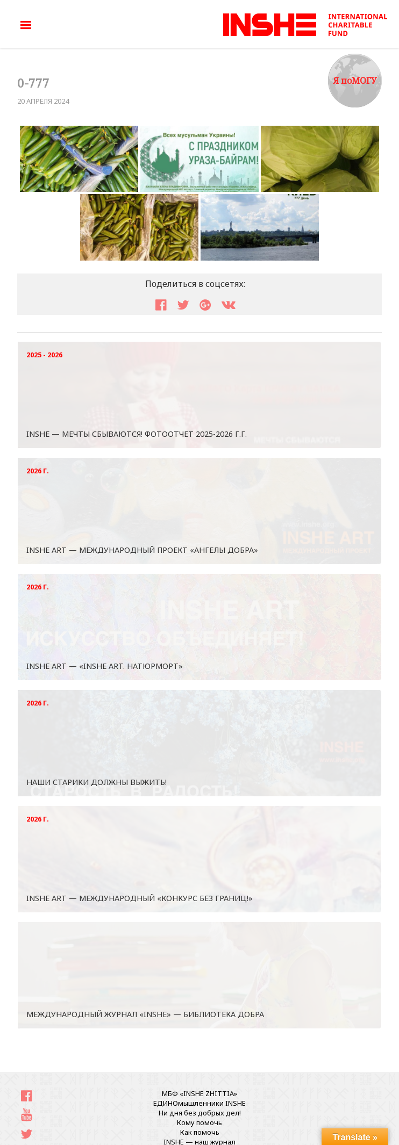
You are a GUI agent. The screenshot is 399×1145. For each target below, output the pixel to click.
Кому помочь (199, 1122)
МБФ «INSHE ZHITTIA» (199, 1093)
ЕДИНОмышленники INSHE (199, 1103)
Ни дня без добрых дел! (200, 1113)
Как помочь (199, 1132)
